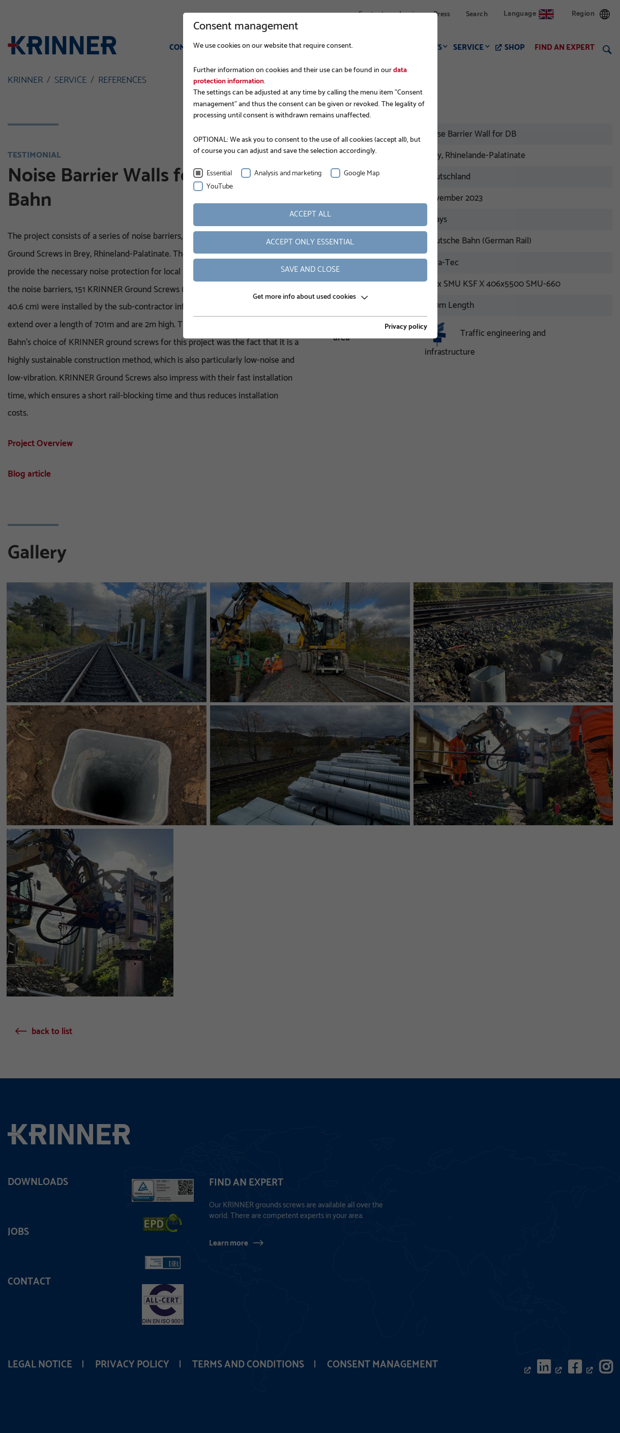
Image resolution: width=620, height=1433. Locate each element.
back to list (52, 1031)
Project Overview (40, 444)
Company (187, 47)
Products (422, 47)
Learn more (228, 1243)
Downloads (38, 1182)
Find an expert (565, 47)
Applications (364, 47)
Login (408, 14)
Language (529, 14)
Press (442, 14)
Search (477, 14)
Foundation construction (272, 47)
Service (468, 47)
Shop (514, 47)
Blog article (29, 474)
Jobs (18, 1232)
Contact (371, 14)
